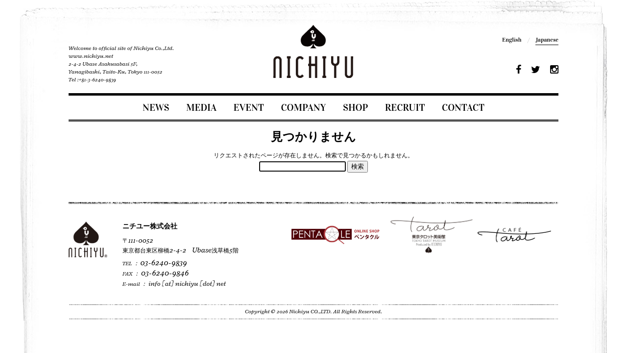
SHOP (355, 107)
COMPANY (303, 107)
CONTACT (463, 107)
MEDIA (201, 107)
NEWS (156, 107)
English (511, 39)
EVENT (249, 107)
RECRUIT (405, 107)
